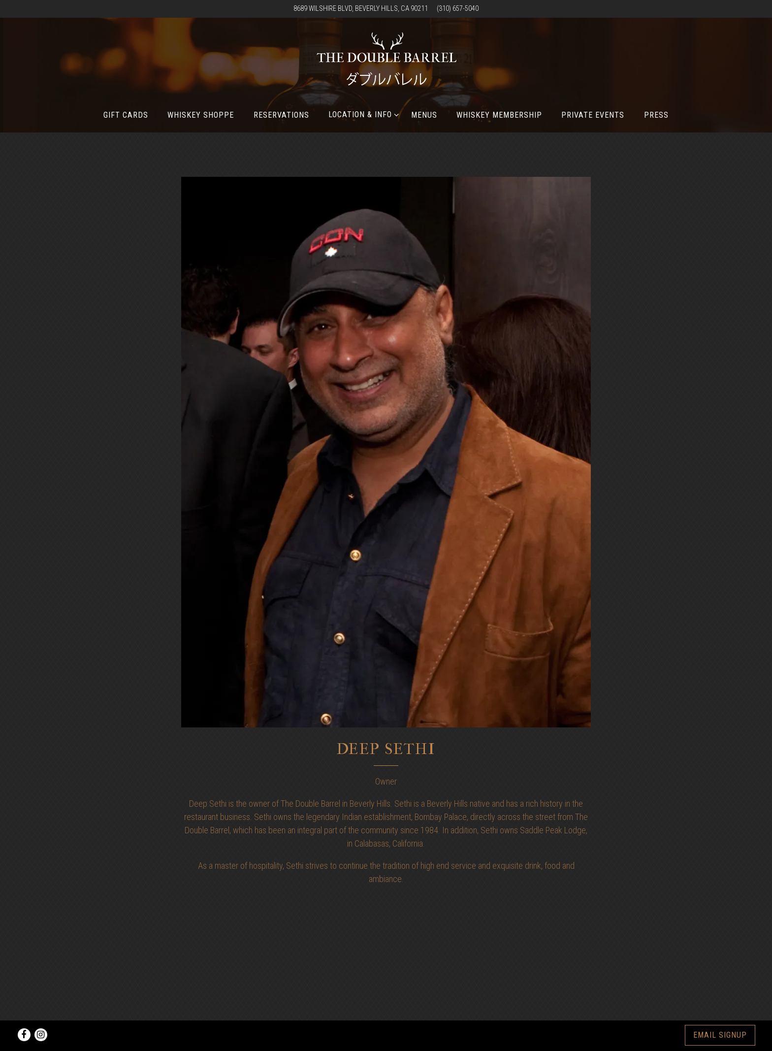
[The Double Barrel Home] (386, 62)
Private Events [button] (592, 115)
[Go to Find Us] (360, 8)
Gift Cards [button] (125, 115)
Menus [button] (424, 115)
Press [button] (656, 115)
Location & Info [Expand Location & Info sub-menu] (362, 113)
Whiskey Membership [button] (499, 115)
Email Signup (720, 1035)
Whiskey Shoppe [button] (201, 115)
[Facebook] (24, 1034)
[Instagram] (40, 1034)
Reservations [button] (281, 115)
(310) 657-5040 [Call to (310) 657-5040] (458, 8)
